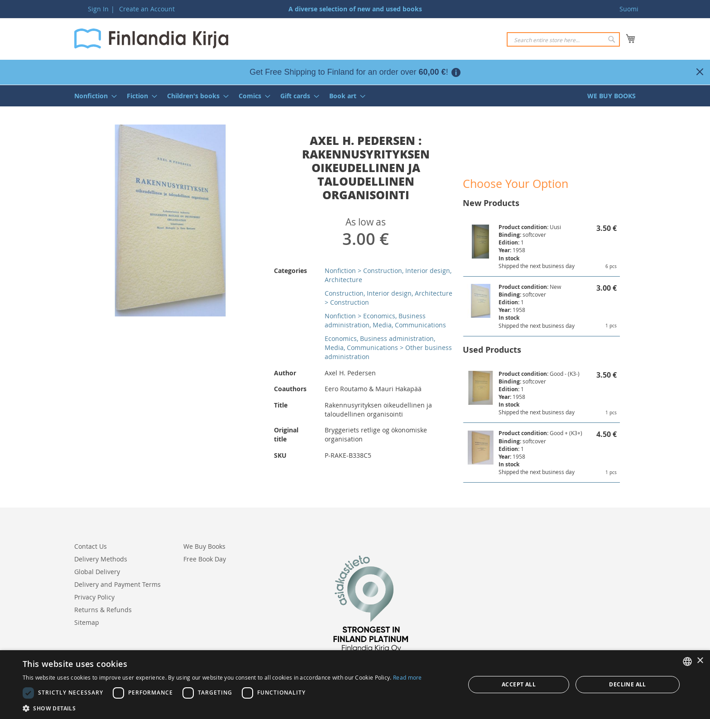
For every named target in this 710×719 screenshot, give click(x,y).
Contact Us (90, 546)
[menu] (355, 95)
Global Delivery (97, 571)
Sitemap (86, 622)
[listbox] (687, 661)
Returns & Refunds (103, 609)
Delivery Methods (100, 559)
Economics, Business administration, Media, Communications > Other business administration (388, 347)
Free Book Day (204, 559)
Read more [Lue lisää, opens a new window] (407, 677)
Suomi (628, 9)
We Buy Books (204, 546)
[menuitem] (93, 95)
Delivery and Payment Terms (117, 584)
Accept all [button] (519, 684)
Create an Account (147, 9)
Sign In (98, 9)
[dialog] (355, 684)
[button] (222, 708)
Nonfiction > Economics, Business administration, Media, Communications (385, 320)
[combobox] (563, 39)
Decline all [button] (627, 684)
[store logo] (151, 38)
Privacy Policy (94, 597)
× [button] (699, 660)
